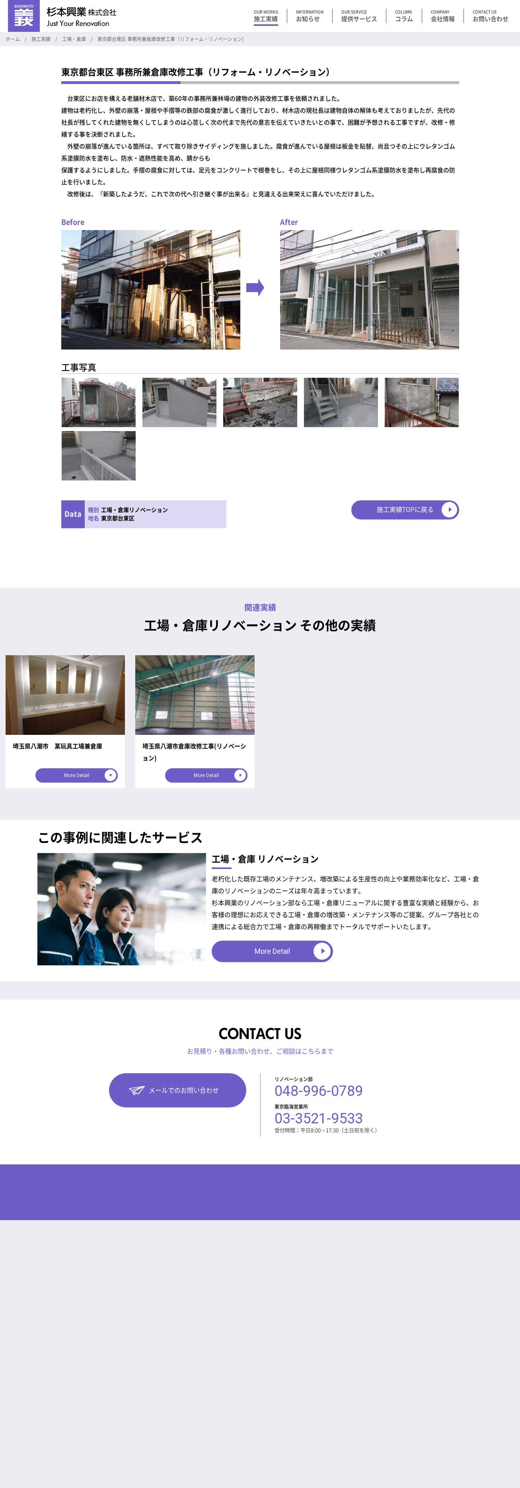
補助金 (197, 1263)
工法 (195, 1406)
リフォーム (203, 1248)
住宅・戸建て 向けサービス (42, 1263)
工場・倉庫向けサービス (39, 1216)
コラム (194, 1198)
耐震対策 (200, 1422)
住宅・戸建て (131, 1263)
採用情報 (262, 1253)
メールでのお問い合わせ (184, 1090)
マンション (129, 1232)
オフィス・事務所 (137, 1248)
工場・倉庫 (129, 1216)
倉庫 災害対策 (206, 1279)
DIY (194, 1358)
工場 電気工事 (206, 1295)
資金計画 (200, 1342)
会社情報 (262, 1198)
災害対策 (200, 1311)
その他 (197, 1232)
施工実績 (124, 1198)
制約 (195, 1374)
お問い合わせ (269, 1235)
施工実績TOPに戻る (405, 510)
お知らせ (200, 1327)
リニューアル (205, 1216)
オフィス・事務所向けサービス (47, 1248)
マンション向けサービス (39, 1232)
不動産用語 (203, 1390)
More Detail (76, 775)
